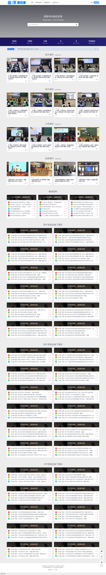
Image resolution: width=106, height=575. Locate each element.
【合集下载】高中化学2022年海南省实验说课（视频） (72, 296)
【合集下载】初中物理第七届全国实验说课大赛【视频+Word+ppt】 (29, 411)
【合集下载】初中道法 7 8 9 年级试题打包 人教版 (71, 394)
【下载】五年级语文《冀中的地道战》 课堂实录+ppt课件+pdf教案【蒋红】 (17, 146)
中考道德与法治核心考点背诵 (50, 213)
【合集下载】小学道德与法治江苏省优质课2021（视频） (26, 531)
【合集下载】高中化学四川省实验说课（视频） (70, 298)
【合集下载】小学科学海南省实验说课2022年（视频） (72, 516)
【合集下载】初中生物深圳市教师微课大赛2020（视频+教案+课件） (29, 448)
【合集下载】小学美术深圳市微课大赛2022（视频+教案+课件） (28, 516)
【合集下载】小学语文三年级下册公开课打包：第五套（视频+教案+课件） (30, 475)
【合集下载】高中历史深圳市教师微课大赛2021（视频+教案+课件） (29, 335)
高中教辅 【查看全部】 (22, 197)
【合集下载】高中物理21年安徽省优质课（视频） (24, 298)
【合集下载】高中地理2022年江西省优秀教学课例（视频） (73, 335)
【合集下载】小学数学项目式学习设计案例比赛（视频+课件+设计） (76, 479)
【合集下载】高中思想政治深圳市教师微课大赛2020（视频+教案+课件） (77, 316)
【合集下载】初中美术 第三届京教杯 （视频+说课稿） (25, 392)
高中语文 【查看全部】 (30, 230)
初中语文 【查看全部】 (30, 350)
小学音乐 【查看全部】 (77, 488)
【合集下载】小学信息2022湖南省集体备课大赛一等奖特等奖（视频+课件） (78, 535)
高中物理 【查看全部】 (30, 286)
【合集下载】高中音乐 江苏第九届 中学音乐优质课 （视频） (74, 258)
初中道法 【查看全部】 (77, 387)
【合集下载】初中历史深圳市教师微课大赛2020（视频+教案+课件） (29, 432)
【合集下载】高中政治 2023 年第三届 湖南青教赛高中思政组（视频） (76, 314)
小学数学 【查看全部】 (77, 470)
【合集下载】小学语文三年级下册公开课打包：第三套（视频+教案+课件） (30, 481)
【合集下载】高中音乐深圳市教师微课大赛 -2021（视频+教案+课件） (76, 256)
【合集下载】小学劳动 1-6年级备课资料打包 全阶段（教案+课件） (28, 554)
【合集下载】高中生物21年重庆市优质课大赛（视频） (25, 316)
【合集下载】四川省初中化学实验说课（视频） (70, 413)
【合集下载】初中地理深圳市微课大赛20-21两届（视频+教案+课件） (76, 434)
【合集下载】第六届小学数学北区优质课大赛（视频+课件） (74, 481)
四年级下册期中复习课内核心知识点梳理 (84, 202)
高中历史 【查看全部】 (30, 323)
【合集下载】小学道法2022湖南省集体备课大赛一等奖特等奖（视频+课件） (31, 535)
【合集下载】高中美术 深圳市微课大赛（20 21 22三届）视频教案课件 (29, 272)
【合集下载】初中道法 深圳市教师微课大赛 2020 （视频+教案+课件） (76, 399)
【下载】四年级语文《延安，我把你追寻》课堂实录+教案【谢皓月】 (88, 145)
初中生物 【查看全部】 (30, 443)
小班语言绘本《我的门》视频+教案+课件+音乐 (88, 180)
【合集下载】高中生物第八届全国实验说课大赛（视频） (25, 314)
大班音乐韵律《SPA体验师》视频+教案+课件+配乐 (40, 180)
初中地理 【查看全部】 (77, 424)
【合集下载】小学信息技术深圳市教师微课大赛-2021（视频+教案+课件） (77, 537)
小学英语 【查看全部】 (30, 488)
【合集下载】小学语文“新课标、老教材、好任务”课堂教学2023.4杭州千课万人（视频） (34, 477)
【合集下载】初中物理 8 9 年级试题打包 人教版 (23, 415)
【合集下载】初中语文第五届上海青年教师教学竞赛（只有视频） (28, 362)
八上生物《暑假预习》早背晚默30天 (52, 202)
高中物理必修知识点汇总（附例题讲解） (21, 211)
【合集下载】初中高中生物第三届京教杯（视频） (24, 312)
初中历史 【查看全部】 (30, 424)
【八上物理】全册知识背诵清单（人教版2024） (55, 215)
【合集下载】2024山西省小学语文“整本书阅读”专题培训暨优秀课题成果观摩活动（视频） (35, 479)
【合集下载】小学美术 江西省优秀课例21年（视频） (24, 518)
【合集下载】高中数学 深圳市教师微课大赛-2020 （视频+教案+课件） (76, 235)
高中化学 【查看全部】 (77, 286)
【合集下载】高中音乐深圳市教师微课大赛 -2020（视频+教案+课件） (76, 254)
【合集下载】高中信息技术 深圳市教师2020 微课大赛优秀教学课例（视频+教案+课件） (81, 279)
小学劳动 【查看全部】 (30, 544)
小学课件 (53, 123)
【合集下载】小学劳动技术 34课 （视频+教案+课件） (25, 556)
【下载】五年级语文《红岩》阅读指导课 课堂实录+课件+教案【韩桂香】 (41, 146)
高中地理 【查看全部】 (77, 323)
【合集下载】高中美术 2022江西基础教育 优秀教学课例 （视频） (28, 279)
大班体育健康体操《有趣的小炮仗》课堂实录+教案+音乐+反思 (65, 180)
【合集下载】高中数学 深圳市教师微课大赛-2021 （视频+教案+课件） (76, 242)
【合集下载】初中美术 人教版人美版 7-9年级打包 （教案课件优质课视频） (31, 399)
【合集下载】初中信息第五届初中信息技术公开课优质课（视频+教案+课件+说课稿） (80, 455)
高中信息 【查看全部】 (77, 267)
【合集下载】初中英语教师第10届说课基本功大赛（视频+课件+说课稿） (30, 380)
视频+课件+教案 (14, 59)
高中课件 (53, 54)
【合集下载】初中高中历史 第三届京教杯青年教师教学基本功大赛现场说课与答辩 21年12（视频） (37, 331)
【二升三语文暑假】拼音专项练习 (82, 211)
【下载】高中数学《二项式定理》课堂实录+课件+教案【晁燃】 (88, 76)
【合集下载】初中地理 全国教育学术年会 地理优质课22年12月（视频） (77, 429)
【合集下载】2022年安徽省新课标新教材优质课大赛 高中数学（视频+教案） (78, 240)
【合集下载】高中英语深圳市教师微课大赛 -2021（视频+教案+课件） (29, 254)
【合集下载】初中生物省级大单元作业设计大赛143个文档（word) (28, 455)
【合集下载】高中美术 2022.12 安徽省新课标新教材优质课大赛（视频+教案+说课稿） (34, 277)
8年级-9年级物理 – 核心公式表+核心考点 (53, 206)
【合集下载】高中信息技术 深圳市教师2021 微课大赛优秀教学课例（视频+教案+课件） (81, 277)
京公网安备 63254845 (58, 567)
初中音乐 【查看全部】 (77, 369)
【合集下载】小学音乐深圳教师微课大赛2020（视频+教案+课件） (75, 498)
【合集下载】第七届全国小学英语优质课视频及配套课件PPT (27, 498)
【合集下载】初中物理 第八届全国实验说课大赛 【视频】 (26, 413)
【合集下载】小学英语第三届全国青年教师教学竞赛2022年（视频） (29, 493)
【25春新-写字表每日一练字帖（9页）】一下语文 (87, 213)
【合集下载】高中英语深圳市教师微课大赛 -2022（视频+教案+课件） (29, 256)
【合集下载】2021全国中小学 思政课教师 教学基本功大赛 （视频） (76, 397)
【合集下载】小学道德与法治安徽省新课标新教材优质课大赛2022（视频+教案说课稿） (34, 537)
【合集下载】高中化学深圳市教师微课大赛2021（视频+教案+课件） (76, 291)
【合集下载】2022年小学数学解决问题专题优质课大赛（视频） (75, 477)
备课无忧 (52, 566)
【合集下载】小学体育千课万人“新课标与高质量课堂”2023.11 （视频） (77, 549)
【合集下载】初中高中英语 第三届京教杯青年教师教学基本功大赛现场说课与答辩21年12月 (35, 376)
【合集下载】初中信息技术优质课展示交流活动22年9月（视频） (75, 452)
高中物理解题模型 (15, 209)
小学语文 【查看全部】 (30, 470)
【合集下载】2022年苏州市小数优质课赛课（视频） (71, 475)
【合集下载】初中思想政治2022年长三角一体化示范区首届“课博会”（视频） (78, 392)
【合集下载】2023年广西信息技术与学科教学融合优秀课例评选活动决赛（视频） (80, 359)
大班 (10, 177)
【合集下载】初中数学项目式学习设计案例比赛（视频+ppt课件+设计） (77, 357)
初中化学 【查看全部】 (77, 406)
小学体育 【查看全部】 (77, 544)
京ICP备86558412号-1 (48, 567)
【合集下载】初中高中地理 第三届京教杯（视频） (71, 333)
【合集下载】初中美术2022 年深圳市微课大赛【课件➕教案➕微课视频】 (30, 397)
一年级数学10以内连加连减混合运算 (83, 209)
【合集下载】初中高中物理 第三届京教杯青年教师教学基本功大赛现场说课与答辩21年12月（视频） (38, 293)
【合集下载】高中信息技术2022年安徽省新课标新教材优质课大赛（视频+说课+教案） (81, 272)
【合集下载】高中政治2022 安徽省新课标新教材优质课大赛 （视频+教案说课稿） (80, 312)
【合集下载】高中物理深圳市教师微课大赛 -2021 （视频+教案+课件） (29, 291)
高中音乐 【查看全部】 (77, 249)
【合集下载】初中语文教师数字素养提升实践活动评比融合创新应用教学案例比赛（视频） (35, 355)
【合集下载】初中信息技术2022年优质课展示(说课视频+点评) (74, 448)
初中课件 (53, 89)
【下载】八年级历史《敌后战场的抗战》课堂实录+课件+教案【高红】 (41, 111)
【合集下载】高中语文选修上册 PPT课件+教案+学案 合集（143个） (29, 242)
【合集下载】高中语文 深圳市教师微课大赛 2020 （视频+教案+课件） (29, 237)
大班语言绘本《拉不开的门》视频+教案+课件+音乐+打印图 (17, 180)
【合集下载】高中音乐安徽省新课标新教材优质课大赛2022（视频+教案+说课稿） (80, 260)
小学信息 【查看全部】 (77, 525)
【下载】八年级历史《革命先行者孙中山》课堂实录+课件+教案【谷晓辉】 (65, 112)
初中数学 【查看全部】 (77, 350)
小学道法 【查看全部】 (30, 525)
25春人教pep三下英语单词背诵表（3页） (84, 206)
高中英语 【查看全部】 (30, 249)
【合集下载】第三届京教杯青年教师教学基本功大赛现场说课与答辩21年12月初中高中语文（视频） (37, 235)
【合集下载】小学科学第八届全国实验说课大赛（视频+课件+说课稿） (76, 512)
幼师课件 (53, 158)
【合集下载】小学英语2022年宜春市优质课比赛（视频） (26, 500)
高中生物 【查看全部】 (30, 305)
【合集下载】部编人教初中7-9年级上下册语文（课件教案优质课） (28, 359)
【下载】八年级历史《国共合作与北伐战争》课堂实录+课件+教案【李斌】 (88, 112)
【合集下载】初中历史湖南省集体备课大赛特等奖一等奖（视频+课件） (30, 429)
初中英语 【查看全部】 (30, 369)
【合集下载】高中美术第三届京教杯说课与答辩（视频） (25, 275)
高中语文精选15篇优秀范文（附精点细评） (22, 202)
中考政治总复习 (46, 209)
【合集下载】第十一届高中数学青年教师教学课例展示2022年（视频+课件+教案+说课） (81, 237)
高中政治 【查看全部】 (77, 305)
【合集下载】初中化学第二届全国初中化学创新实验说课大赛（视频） (76, 415)
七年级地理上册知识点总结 (49, 211)
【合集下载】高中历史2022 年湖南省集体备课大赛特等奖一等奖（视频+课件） (32, 328)
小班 (80, 177)
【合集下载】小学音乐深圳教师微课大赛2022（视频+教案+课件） (75, 495)
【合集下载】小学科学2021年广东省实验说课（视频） (72, 518)
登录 (96, 2)
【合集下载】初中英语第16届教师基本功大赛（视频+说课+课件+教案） (30, 374)
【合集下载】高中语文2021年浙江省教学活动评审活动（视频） (27, 240)
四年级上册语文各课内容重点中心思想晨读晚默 (86, 215)
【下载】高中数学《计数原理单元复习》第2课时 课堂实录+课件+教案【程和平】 (17, 77)
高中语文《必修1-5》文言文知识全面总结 (21, 204)
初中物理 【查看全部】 (30, 406)
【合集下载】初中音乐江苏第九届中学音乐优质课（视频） (73, 380)
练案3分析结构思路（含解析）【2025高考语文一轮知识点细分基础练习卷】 (31, 206)
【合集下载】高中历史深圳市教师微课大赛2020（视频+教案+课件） (29, 333)
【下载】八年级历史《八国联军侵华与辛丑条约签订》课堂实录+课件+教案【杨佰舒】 (17, 112)
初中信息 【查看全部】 (77, 443)
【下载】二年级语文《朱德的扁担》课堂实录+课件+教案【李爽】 (65, 145)
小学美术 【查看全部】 (30, 507)
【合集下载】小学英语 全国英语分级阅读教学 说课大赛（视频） (28, 495)
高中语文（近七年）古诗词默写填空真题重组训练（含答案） (27, 213)
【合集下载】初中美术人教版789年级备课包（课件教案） (26, 394)
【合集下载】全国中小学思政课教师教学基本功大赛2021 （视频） (28, 533)
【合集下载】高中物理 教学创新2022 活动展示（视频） (25, 296)
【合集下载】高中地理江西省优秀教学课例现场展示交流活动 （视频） (76, 328)
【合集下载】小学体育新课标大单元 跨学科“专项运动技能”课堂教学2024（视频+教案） (81, 551)
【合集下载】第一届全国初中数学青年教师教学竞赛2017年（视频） (76, 355)
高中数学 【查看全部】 (77, 230)
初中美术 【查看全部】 (30, 387)
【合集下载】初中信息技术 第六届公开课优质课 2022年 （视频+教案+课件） (78, 450)
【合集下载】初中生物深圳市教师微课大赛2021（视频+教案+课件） (29, 450)
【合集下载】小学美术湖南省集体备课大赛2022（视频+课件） (27, 512)
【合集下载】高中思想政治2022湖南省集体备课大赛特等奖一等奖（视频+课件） (79, 310)
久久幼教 (55, 569)
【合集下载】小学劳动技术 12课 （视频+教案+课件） (25, 551)
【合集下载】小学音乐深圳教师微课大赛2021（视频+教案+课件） (75, 500)
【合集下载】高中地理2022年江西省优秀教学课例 (71, 331)
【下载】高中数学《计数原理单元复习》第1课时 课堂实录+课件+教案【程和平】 (41, 77)
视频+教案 (83, 129)
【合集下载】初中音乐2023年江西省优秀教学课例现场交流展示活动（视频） (78, 376)
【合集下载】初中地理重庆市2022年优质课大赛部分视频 (73, 436)
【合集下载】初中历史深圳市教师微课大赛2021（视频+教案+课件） (29, 436)
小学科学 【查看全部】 (77, 507)
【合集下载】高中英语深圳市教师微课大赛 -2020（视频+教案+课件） (29, 260)
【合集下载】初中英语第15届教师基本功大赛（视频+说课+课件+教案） (30, 378)
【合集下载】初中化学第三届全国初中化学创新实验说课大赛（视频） (76, 417)
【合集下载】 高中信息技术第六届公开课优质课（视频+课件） (74, 275)
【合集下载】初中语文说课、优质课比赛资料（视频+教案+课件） (28, 357)
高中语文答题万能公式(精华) (18, 215)
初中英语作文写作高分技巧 (49, 204)
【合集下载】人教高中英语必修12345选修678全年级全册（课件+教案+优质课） (32, 258)
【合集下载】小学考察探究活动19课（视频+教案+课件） (26, 549)
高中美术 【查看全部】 (30, 267)
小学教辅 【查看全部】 (85, 197)
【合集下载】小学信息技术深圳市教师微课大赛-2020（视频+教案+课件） (77, 533)
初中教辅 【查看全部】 (54, 197)
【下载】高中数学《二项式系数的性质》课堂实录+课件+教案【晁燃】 (65, 76)
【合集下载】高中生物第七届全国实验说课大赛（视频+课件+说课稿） (29, 310)
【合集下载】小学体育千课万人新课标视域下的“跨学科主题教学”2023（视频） (79, 554)
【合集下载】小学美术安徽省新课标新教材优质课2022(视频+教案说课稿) (30, 514)
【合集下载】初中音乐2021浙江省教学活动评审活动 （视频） (74, 374)
